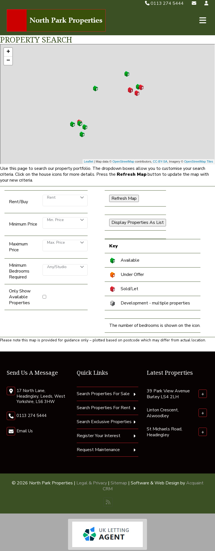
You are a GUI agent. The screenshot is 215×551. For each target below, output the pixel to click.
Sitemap (119, 483)
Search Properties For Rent (103, 408)
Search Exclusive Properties (104, 422)
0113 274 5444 (164, 3)
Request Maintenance (98, 450)
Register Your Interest (98, 436)
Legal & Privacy (91, 483)
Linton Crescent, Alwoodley (163, 413)
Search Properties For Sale (103, 394)
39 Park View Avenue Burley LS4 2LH (168, 394)
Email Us (25, 431)
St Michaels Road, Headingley (164, 432)
